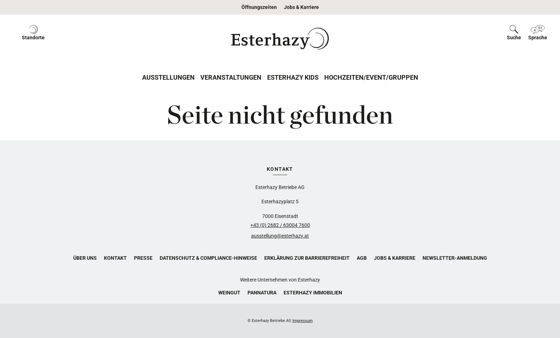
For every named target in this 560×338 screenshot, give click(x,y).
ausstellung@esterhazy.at (280, 236)
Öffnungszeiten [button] (259, 7)
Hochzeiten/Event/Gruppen (371, 77)
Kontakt (115, 258)
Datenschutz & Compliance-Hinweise (208, 258)
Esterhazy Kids (293, 77)
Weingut (229, 292)
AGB (362, 258)
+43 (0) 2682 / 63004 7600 (280, 225)
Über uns (85, 258)
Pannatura (262, 292)
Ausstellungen (168, 77)
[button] (33, 39)
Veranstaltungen (230, 77)
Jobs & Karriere (301, 7)
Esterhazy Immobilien (313, 292)
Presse (143, 258)
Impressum (302, 320)
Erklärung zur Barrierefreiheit (307, 258)
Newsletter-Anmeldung (454, 258)
